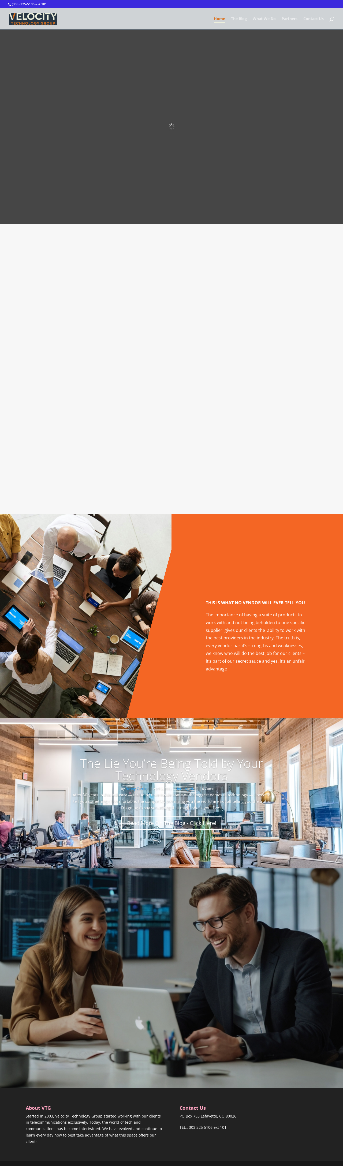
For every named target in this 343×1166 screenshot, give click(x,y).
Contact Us (313, 19)
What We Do (264, 19)
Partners (289, 19)
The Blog (239, 19)
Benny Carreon (138, 788)
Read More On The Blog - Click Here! (171, 823)
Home (219, 19)
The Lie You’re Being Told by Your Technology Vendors (171, 769)
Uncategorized (187, 788)
